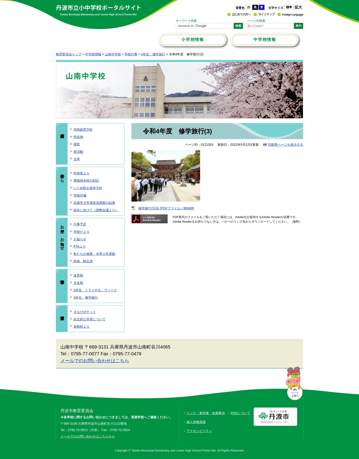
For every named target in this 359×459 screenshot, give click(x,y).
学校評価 (79, 195)
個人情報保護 (196, 422)
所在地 (78, 137)
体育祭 (78, 275)
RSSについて (240, 413)
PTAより (79, 246)
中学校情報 (93, 54)
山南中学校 (113, 54)
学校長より (81, 173)
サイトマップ (266, 14)
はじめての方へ (241, 14)
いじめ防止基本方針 (87, 188)
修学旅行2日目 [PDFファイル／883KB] (166, 208)
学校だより (81, 232)
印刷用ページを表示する (285, 144)
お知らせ (79, 239)
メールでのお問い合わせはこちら (94, 360)
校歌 (76, 144)
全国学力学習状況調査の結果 (94, 203)
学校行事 (131, 54)
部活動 (78, 152)
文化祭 (78, 283)
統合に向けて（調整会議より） (95, 210)
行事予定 (79, 224)
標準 (289, 7)
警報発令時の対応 (86, 180)
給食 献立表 (83, 261)
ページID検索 (256, 20)
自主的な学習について (89, 319)
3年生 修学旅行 (153, 54)
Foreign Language (292, 14)
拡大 (298, 7)
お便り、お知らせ (62, 235)
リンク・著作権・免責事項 (205, 413)
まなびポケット (84, 312)
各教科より (81, 326)
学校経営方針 (83, 129)
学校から (62, 175)
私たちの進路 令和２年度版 (94, 254)
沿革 (76, 159)
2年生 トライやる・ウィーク (95, 290)
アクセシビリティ (199, 431)
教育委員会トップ (69, 54)
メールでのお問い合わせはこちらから (87, 436)
